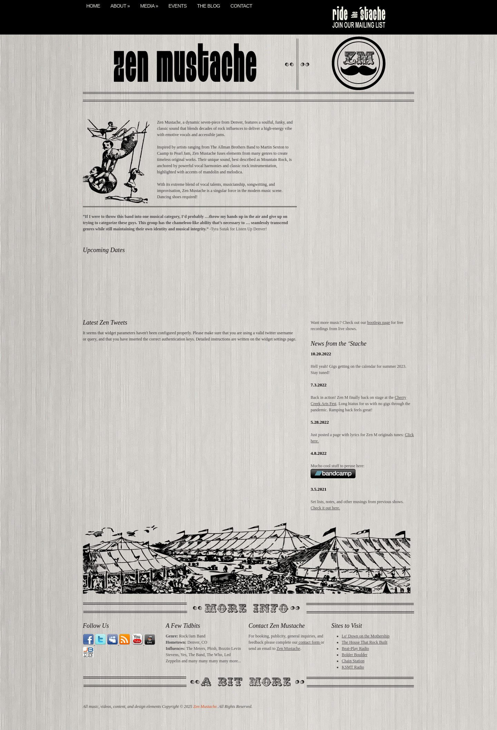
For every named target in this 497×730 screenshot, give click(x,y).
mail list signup (358, 17)
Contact (241, 6)
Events (177, 6)
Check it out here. (325, 508)
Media (149, 6)
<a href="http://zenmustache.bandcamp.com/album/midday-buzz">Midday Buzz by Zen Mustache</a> (362, 218)
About (120, 6)
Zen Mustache (288, 648)
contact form (309, 642)
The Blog (208, 6)
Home (93, 6)
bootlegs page (378, 322)
